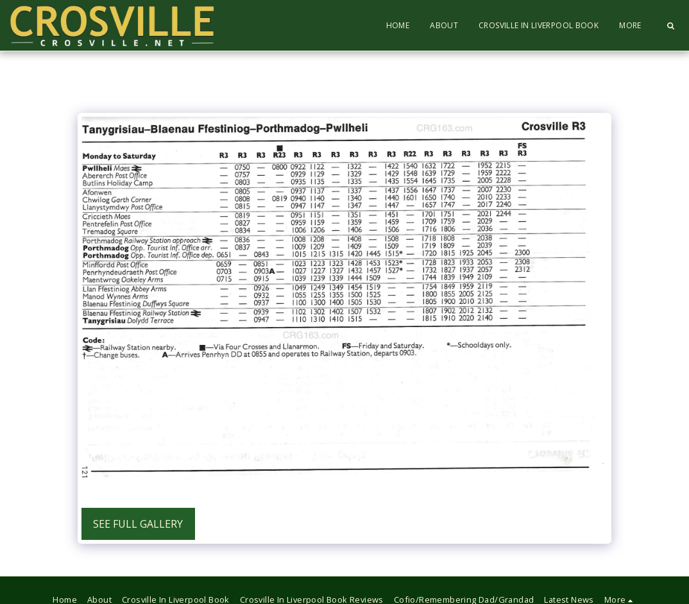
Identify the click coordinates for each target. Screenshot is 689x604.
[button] (670, 25)
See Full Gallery (138, 524)
